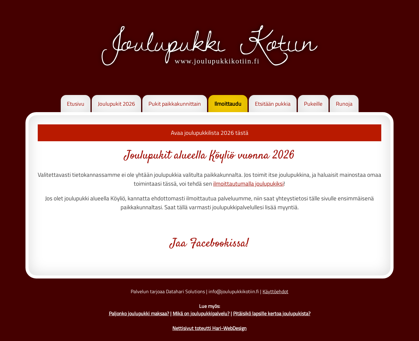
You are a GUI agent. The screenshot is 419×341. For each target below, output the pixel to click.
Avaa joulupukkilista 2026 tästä (209, 132)
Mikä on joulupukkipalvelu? (201, 313)
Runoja (344, 104)
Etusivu (75, 104)
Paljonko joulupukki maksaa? (139, 313)
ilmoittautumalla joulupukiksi (248, 183)
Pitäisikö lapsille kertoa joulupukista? (271, 313)
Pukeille (313, 104)
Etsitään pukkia (272, 104)
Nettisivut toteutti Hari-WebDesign (209, 328)
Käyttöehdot (275, 291)
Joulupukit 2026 (116, 104)
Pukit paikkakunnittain (174, 104)
